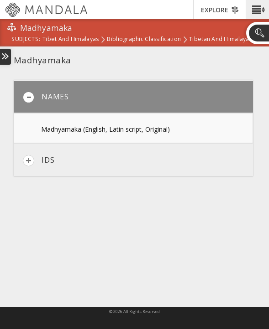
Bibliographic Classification (144, 39)
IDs (38, 160)
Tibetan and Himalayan (221, 39)
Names (46, 97)
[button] (257, 9)
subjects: (25, 39)
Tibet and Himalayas (70, 39)
